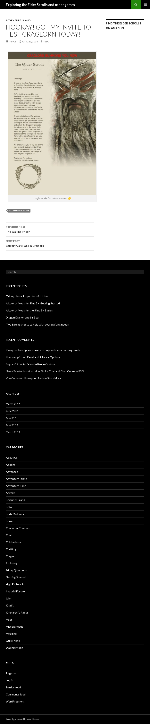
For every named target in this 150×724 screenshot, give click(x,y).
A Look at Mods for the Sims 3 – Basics (29, 310)
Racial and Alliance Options (43, 357)
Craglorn (11, 556)
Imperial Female (15, 591)
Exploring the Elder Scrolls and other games (40, 5)
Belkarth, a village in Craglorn (50, 243)
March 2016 (13, 404)
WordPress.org (15, 701)
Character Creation (17, 528)
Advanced (12, 471)
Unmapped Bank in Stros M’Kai (42, 378)
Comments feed (16, 694)
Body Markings (15, 514)
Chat (9, 535)
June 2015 (12, 411)
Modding (11, 633)
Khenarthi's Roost (17, 612)
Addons (10, 464)
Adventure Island (18, 20)
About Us (12, 457)
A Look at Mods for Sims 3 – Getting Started (33, 303)
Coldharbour (13, 542)
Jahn (9, 598)
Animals (10, 492)
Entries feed (13, 687)
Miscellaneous (14, 626)
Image (12, 41)
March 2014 (13, 432)
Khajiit (10, 605)
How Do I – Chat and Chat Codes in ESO (59, 371)
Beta (9, 507)
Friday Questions (16, 570)
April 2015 (12, 418)
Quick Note (13, 640)
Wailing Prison (14, 647)
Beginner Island (15, 500)
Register (11, 673)
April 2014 (12, 425)
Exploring (11, 563)
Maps (9, 619)
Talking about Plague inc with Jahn (27, 296)
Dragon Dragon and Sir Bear (22, 317)
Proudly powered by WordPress (22, 719)
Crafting (11, 549)
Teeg (46, 41)
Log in (9, 680)
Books (9, 521)
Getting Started (16, 577)
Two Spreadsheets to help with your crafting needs (37, 324)
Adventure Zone (19, 210)
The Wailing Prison (50, 229)
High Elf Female (15, 584)
